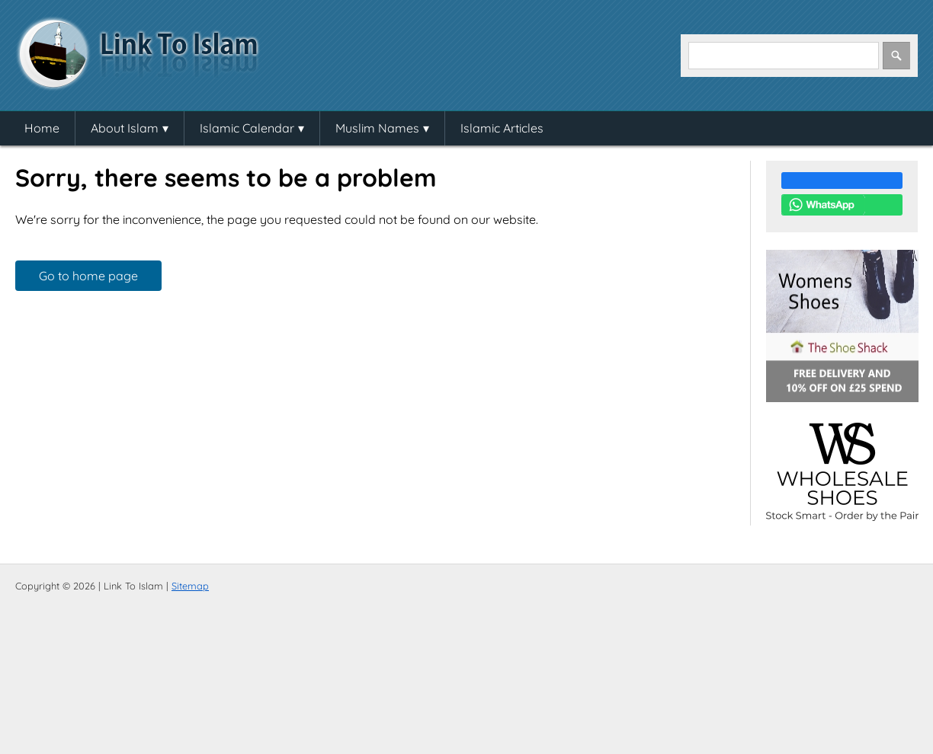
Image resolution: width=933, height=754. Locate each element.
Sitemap (190, 586)
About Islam (125, 128)
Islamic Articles (501, 128)
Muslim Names (377, 128)
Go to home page (88, 275)
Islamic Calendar (247, 128)
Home (41, 128)
